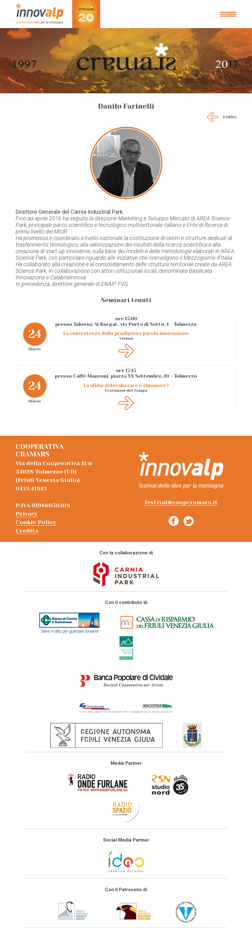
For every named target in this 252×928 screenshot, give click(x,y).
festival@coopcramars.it (181, 502)
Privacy (26, 514)
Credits (27, 531)
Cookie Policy (36, 522)
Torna (229, 117)
